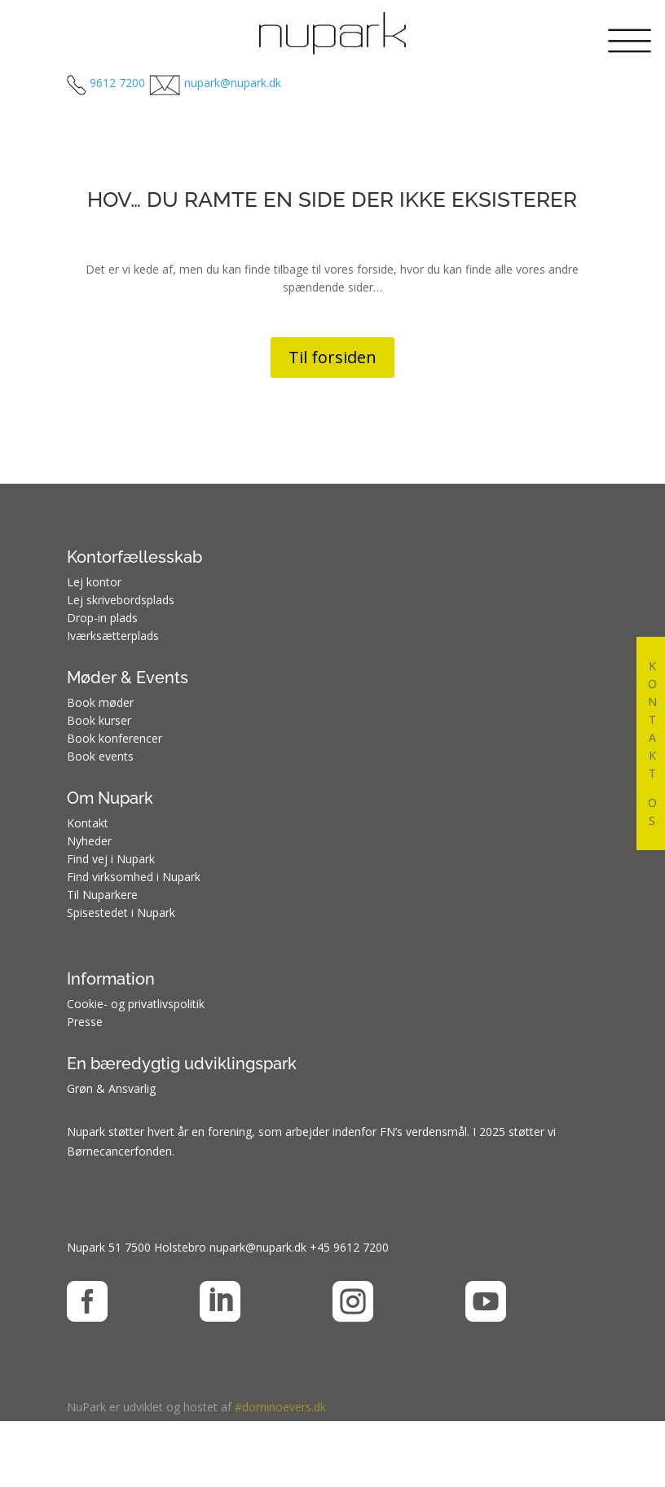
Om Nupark (110, 798)
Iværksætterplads (113, 635)
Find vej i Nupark (111, 858)
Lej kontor (94, 582)
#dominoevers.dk (280, 1407)
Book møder (100, 702)
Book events (100, 756)
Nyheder (89, 841)
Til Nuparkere (102, 894)
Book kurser (99, 720)
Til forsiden (332, 357)
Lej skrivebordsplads (120, 600)
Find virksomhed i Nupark (133, 876)
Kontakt (87, 823)
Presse (85, 1021)
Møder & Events (127, 677)
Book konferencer (114, 738)
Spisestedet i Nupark (121, 912)
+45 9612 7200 (349, 1247)
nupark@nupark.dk (257, 1247)
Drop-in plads (102, 617)
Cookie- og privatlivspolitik (136, 1003)
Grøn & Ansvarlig (111, 1088)
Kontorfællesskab (134, 557)
